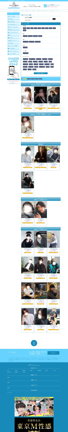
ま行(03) (47, 28)
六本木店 (24, 372)
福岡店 (8, 387)
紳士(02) (52, 66)
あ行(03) (24, 28)
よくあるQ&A (11, 48)
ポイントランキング (12, 27)
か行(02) (28, 28)
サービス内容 (22, 10)
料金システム (34, 10)
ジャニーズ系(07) (42, 66)
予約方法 (10, 19)
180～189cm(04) (37, 41)
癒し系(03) (47, 66)
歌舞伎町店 (39, 370)
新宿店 (31, 370)
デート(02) (45, 61)
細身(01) (52, 64)
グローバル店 (9, 392)
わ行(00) (24, 30)
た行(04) (35, 28)
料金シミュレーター (40, 10)
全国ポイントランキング (13, 29)
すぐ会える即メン (12, 24)
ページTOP (34, 344)
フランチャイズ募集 (12, 45)
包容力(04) (30, 61)
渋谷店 (16, 370)
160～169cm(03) (25, 41)
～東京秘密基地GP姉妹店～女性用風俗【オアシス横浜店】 (16, 0)
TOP (10, 10)
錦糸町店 (16, 372)
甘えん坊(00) (25, 61)
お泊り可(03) (25, 47)
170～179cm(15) (31, 41)
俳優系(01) (34, 69)
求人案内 (10, 43)
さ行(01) (32, 28)
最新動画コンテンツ (50, 359)
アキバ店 (54, 370)
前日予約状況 (11, 21)
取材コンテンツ (11, 40)
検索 (54, 18)
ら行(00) (54, 28)
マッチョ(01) (41, 64)
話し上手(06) (35, 61)
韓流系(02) (36, 66)
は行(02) (43, 28)
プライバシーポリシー (13, 51)
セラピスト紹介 (52, 10)
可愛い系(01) (25, 66)
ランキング (58, 10)
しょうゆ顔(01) (25, 64)
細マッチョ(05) (47, 64)
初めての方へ (16, 10)
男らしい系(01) (31, 66)
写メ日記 (10, 37)
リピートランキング (12, 32)
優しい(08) (24, 69)
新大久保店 (9, 372)
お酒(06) (50, 61)
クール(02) (29, 69)
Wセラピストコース (28, 10)
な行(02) (39, 28)
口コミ (10, 35)
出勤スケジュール (46, 10)
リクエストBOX (12, 53)
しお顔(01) (30, 64)
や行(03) (50, 28)
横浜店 (8, 377)
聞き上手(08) (41, 61)
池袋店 (46, 370)
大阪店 (8, 382)
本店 (8, 370)
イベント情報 (11, 16)
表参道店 (24, 370)
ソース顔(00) (36, 64)
